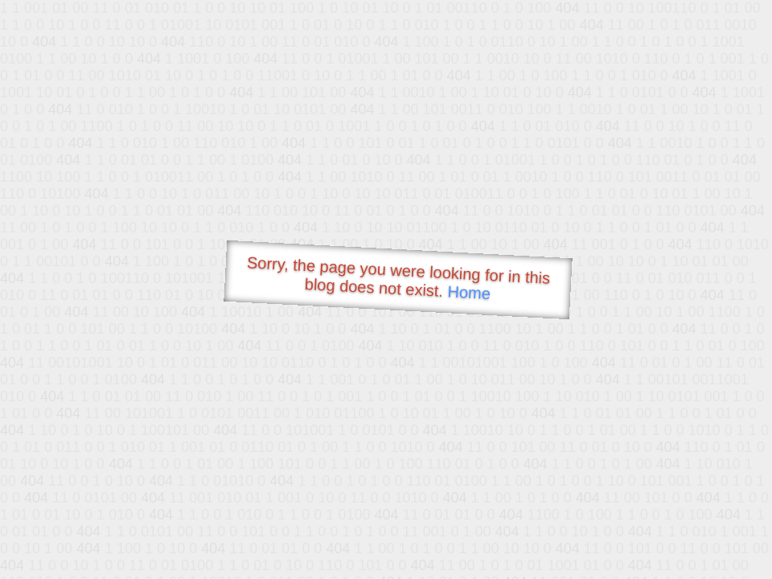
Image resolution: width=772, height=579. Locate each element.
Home (469, 292)
